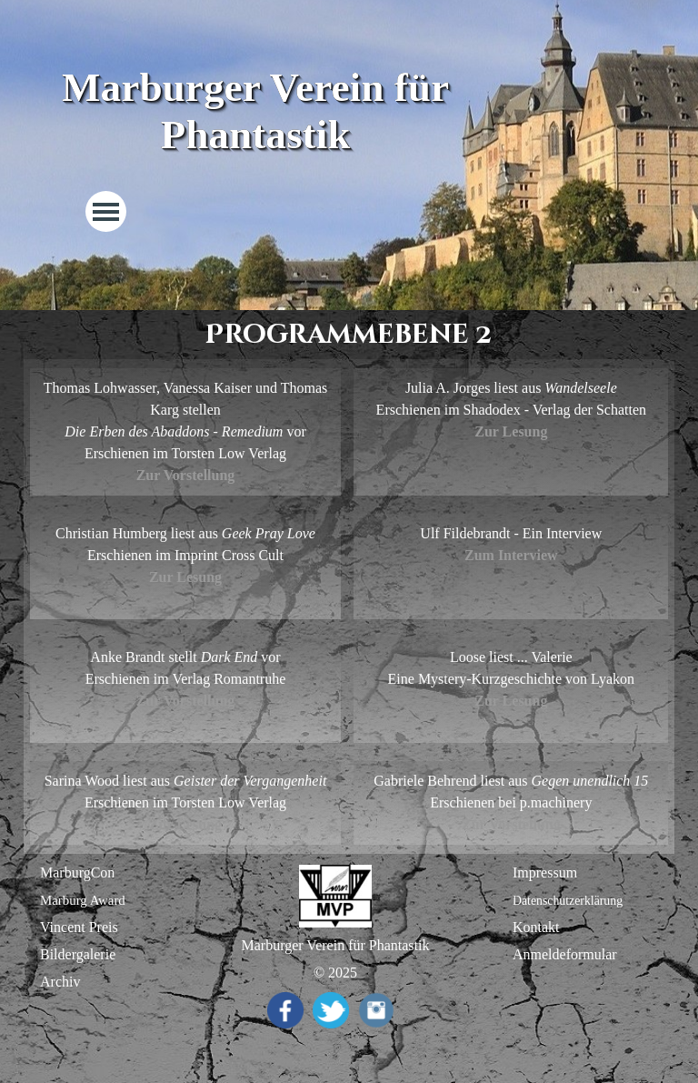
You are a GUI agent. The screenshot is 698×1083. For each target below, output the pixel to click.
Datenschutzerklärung (568, 901)
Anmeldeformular (565, 954)
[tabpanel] (186, 431)
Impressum (545, 872)
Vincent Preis (79, 927)
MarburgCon (77, 872)
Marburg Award (82, 900)
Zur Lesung (510, 431)
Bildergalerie (77, 954)
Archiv (60, 981)
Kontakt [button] (536, 927)
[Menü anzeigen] (105, 211)
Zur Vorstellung (185, 700)
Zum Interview (511, 555)
